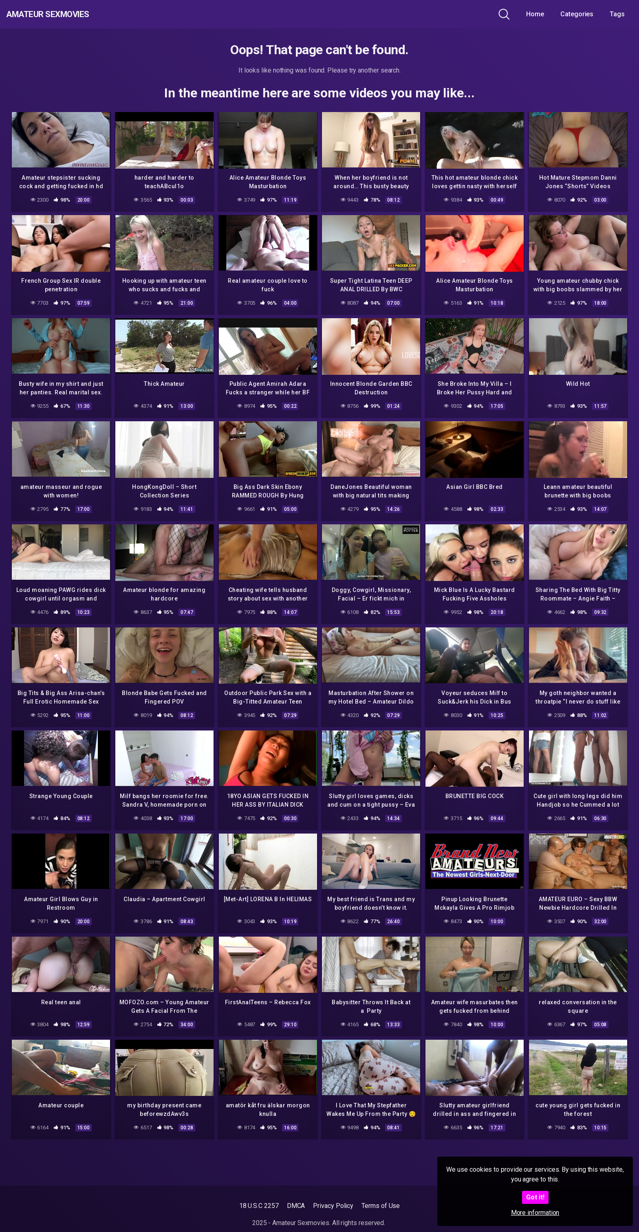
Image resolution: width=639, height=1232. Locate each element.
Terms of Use (380, 1206)
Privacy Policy (333, 1206)
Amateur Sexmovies (64, 14)
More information (535, 1213)
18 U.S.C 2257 (259, 1206)
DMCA (296, 1206)
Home (535, 14)
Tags (617, 14)
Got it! (535, 1197)
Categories (576, 14)
